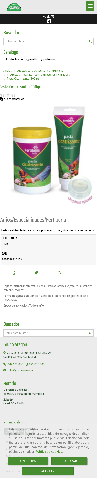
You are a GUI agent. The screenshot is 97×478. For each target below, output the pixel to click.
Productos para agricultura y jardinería (30, 59)
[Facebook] (49, 21)
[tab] (14, 273)
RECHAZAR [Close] (69, 461)
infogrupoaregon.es (21, 370)
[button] (48, 16)
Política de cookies (48, 451)
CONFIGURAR (28, 461)
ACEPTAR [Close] (47, 471)
